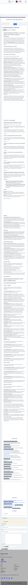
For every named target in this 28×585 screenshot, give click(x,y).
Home (2, 564)
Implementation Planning (7, 457)
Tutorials (15, 564)
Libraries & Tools (3, 568)
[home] (19, 2)
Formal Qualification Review (8, 475)
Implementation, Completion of (8, 477)
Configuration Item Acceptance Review (10, 459)
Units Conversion (16, 566)
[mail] (2, 578)
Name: (3, 525)
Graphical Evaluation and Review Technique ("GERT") (12, 453)
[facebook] (2, 559)
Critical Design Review (7, 451)
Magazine (15, 569)
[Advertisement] (14, 7)
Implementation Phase (7, 479)
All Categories (6, 513)
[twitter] (9, 578)
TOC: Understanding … (8, 508)
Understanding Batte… (9, 504)
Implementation (6, 455)
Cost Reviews (6, 463)
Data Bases (16, 568)
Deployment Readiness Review (8, 465)
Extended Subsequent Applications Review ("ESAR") (12, 469)
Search (15, 24)
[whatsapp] (12, 578)
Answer (5, 133)
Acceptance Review (7, 442)
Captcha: (3, 546)
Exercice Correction (7, 198)
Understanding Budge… (14, 502)
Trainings (2, 569)
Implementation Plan (7, 456)
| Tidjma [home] (20, 583)
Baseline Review (6, 450)
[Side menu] (12, 1)
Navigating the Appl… (13, 500)
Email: (2, 529)
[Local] (9, 1)
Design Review (6, 467)
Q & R (1, 566)
